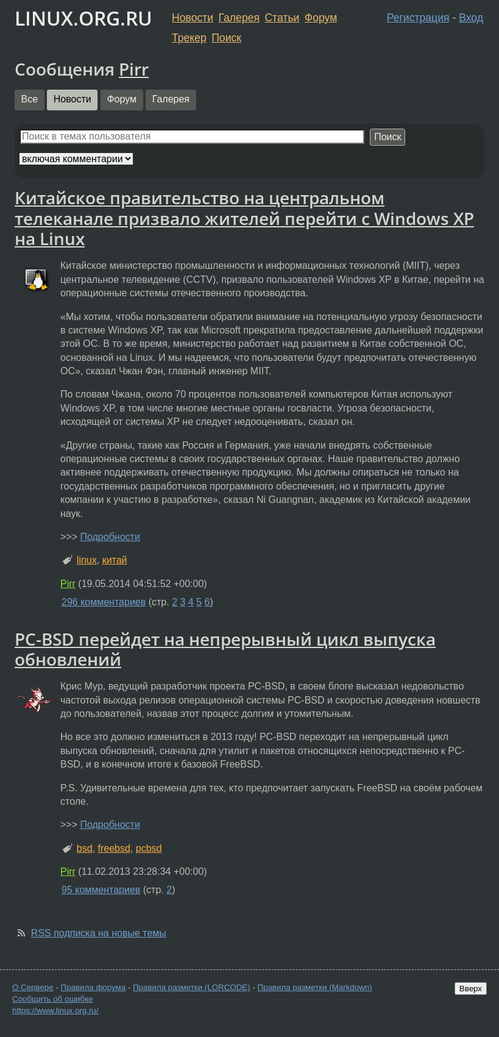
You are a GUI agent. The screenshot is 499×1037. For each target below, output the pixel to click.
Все (29, 99)
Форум (321, 18)
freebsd (114, 848)
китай (114, 560)
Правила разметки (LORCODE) (191, 987)
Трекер (189, 38)
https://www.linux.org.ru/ (55, 1010)
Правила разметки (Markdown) (314, 987)
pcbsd (149, 848)
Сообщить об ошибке (52, 998)
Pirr (134, 68)
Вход (471, 18)
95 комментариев (101, 890)
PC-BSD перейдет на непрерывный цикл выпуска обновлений (225, 649)
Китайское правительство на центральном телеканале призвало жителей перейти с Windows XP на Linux (244, 218)
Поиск (226, 38)
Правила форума (93, 987)
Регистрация (418, 18)
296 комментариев (104, 602)
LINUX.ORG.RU (83, 18)
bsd (85, 848)
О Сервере (33, 987)
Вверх (470, 988)
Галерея (239, 18)
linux (87, 560)
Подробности (110, 537)
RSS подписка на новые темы (98, 933)
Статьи (281, 18)
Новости (192, 18)
